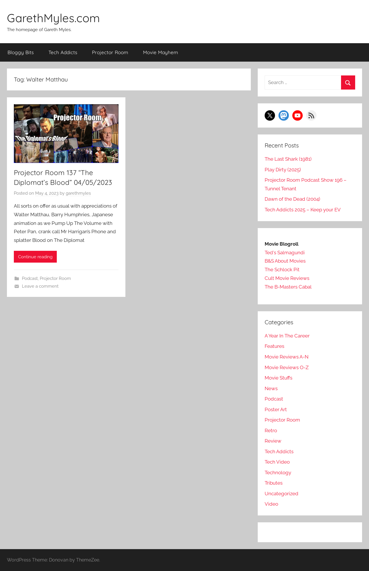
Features (274, 346)
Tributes (274, 483)
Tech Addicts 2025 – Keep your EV (303, 210)
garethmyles (78, 193)
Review (273, 441)
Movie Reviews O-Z (287, 367)
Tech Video (277, 462)
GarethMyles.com (53, 18)
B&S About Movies (285, 261)
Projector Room (110, 52)
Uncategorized (281, 493)
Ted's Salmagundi (285, 252)
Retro (271, 430)
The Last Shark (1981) (288, 159)
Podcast (30, 278)
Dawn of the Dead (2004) (292, 199)
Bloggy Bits (20, 52)
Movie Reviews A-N (286, 357)
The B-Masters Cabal (288, 287)
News (271, 388)
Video (271, 504)
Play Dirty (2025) (283, 169)
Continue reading (35, 256)
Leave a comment (40, 286)
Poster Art (276, 409)
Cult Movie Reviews (287, 278)
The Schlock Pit (282, 269)
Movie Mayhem (160, 52)
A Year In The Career (287, 336)
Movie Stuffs (278, 378)
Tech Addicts (62, 52)
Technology (278, 472)
